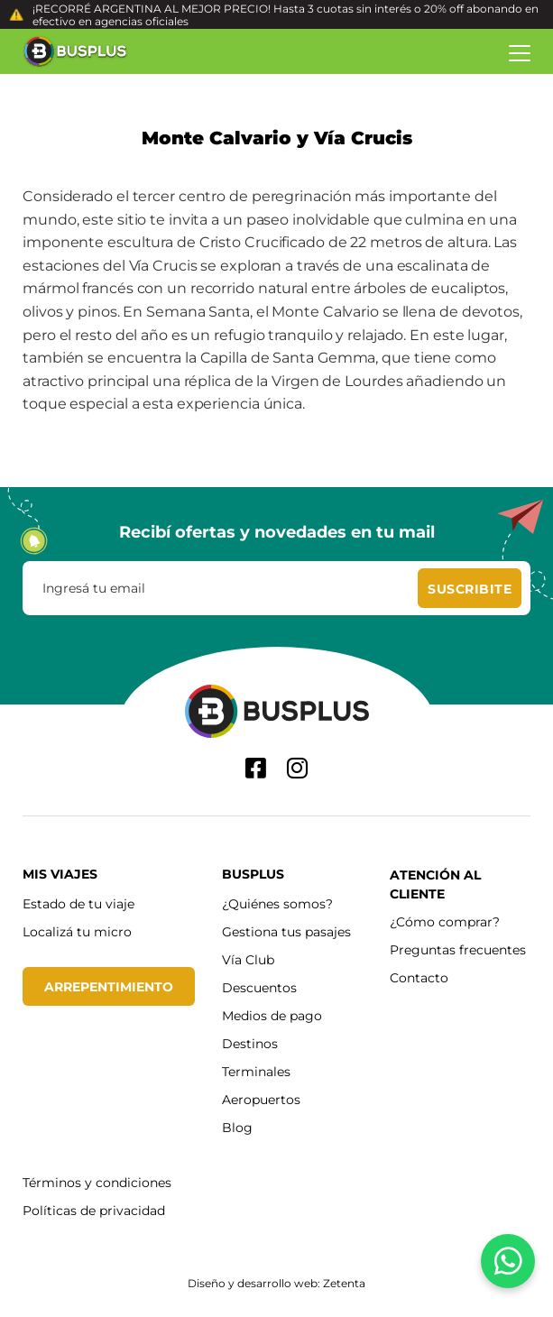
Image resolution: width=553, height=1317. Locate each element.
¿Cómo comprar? (445, 921)
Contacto (419, 977)
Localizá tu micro (77, 931)
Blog (237, 1127)
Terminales (256, 1071)
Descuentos (259, 987)
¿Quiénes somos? (277, 903)
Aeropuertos (261, 1099)
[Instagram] (297, 768)
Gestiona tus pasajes (286, 931)
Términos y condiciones (97, 1182)
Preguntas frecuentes (458, 949)
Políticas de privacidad (94, 1210)
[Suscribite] (469, 588)
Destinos (250, 1043)
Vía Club (248, 959)
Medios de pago (272, 1015)
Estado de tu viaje (78, 903)
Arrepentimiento (108, 986)
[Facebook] (255, 768)
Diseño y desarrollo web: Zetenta (276, 1283)
